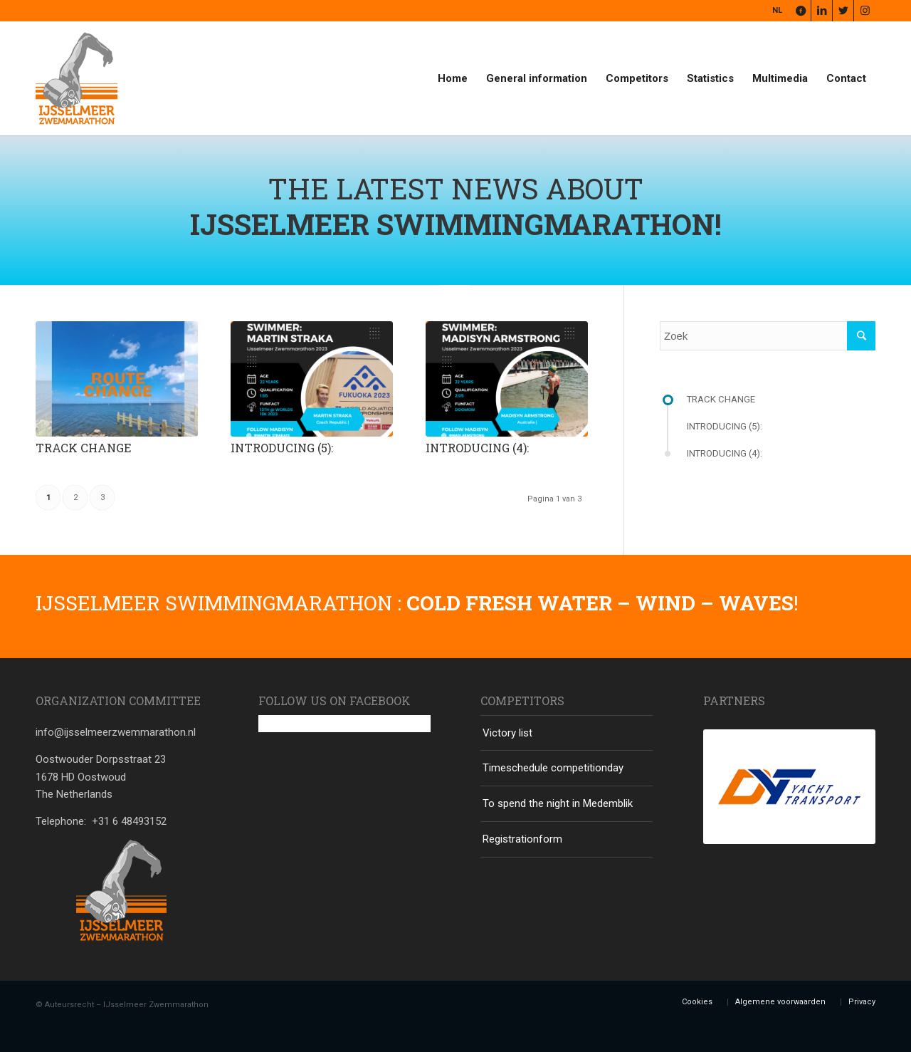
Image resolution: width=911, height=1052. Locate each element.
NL (777, 10)
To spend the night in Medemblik (558, 803)
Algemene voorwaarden (780, 1001)
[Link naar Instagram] (864, 10)
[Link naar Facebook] (800, 10)
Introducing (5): (282, 447)
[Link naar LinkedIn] (821, 10)
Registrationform (522, 839)
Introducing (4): (477, 447)
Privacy (861, 1001)
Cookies (697, 1001)
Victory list (507, 732)
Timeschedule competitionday (553, 767)
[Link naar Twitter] (843, 10)
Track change (83, 447)
